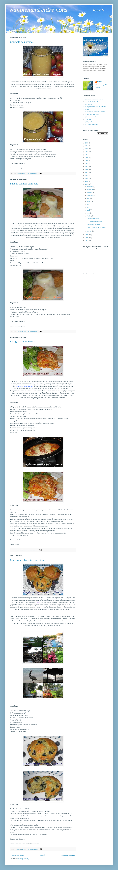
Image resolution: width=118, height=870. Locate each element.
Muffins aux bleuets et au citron (27, 560)
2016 (87, 169)
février (89, 216)
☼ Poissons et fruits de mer (93, 117)
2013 (87, 178)
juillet (89, 201)
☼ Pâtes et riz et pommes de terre (95, 112)
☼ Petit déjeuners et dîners (93, 114)
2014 (87, 175)
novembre (90, 189)
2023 (87, 149)
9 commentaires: (32, 331)
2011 (87, 184)
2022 (87, 152)
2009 (87, 238)
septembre (90, 195)
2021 (87, 155)
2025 (87, 143)
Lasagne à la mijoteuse (22, 341)
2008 (87, 240)
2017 (87, 166)
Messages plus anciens (68, 855)
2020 (87, 158)
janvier (89, 231)
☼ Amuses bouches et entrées (94, 99)
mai (88, 207)
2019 (87, 160)
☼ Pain (87, 109)
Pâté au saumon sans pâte (24, 183)
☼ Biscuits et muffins (91, 101)
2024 (87, 146)
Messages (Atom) (23, 859)
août (88, 198)
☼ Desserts (88, 104)
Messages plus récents (17, 855)
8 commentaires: (32, 173)
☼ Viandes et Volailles (91, 124)
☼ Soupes (88, 119)
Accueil (42, 855)
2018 (87, 163)
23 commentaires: (33, 849)
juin (88, 204)
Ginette (99, 82)
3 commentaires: (32, 550)
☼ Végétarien (89, 122)
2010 (87, 235)
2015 (87, 172)
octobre (89, 192)
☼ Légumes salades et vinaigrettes (95, 106)
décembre (90, 186)
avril (88, 210)
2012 (87, 181)
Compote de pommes (22, 41)
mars (88, 213)
